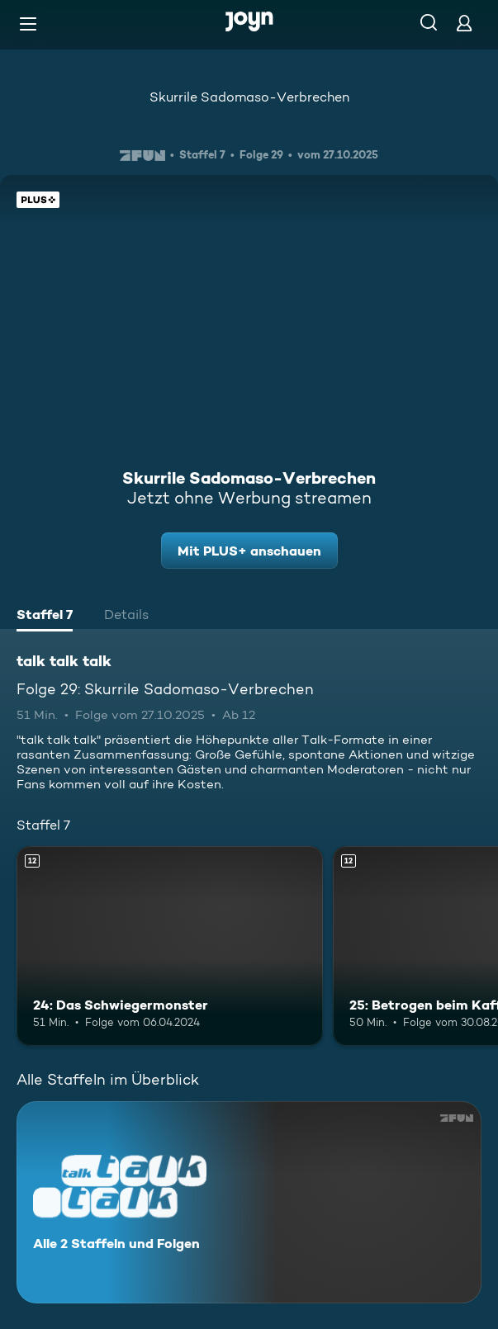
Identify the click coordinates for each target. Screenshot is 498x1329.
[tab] (44, 616)
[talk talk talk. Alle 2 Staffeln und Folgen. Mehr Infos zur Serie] (249, 1202)
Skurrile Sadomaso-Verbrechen (249, 97)
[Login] (464, 22)
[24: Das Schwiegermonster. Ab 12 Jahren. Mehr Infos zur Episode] (170, 945)
